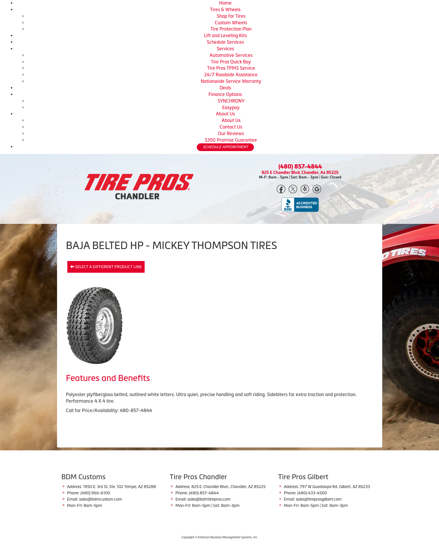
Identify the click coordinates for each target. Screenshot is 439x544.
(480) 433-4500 (312, 493)
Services (225, 48)
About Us (225, 113)
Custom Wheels (231, 22)
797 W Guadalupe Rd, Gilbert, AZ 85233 (335, 486)
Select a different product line (106, 266)
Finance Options (225, 94)
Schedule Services (225, 42)
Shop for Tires (231, 16)
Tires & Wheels (225, 9)
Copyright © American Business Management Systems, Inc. (219, 537)
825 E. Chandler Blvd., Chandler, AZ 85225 (228, 486)
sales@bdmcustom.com (100, 499)
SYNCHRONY (231, 100)
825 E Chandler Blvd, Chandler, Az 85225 (300, 172)
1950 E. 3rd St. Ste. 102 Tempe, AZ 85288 (119, 486)
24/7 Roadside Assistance (231, 74)
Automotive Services (231, 55)
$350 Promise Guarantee (231, 139)
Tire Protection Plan (231, 28)
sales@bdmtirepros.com (208, 499)
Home (225, 2)
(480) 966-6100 (95, 493)
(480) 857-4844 (300, 166)
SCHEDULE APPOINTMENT (225, 147)
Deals (225, 87)
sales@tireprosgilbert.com (319, 499)
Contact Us (231, 126)
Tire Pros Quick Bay (231, 61)
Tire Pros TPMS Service (231, 68)
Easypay (231, 107)
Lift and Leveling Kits (225, 35)
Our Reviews (231, 133)
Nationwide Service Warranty (231, 81)
